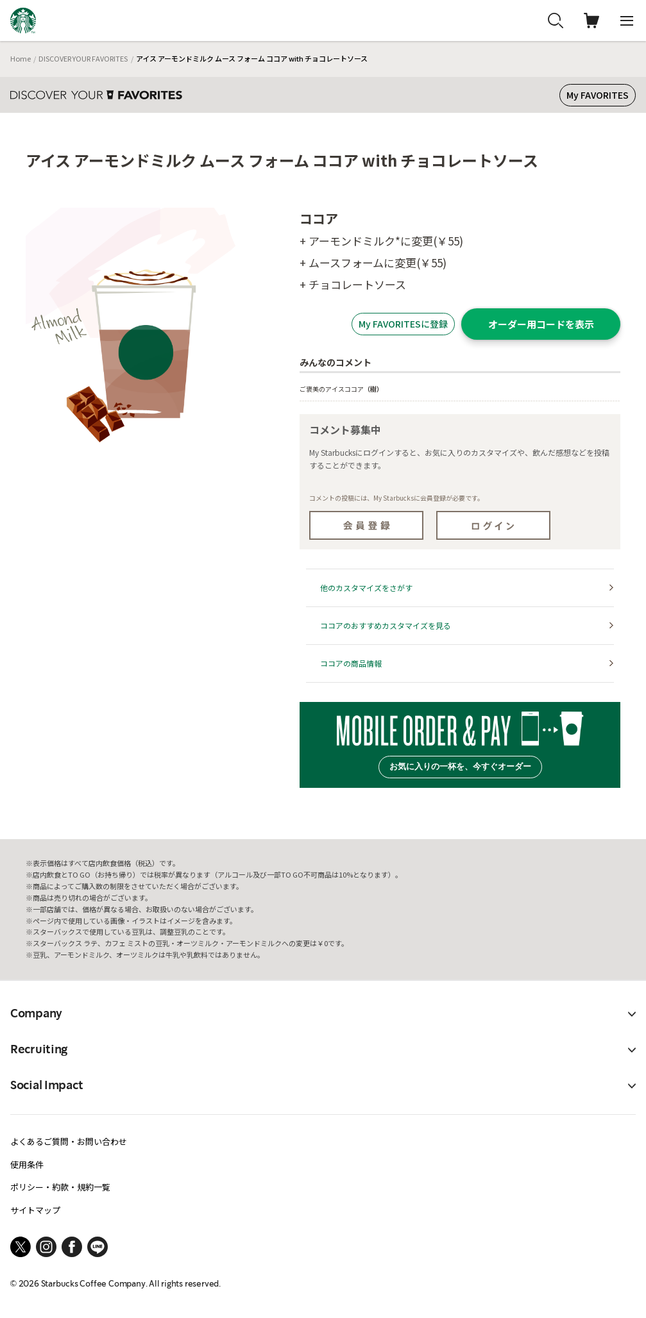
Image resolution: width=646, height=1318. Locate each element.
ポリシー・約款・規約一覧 (60, 1187)
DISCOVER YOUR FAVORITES (83, 58)
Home (20, 58)
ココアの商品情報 (351, 663)
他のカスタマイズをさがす (366, 587)
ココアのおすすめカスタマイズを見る (385, 625)
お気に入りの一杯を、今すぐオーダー (460, 766)
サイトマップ (35, 1210)
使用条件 (27, 1164)
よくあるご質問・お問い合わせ (68, 1141)
